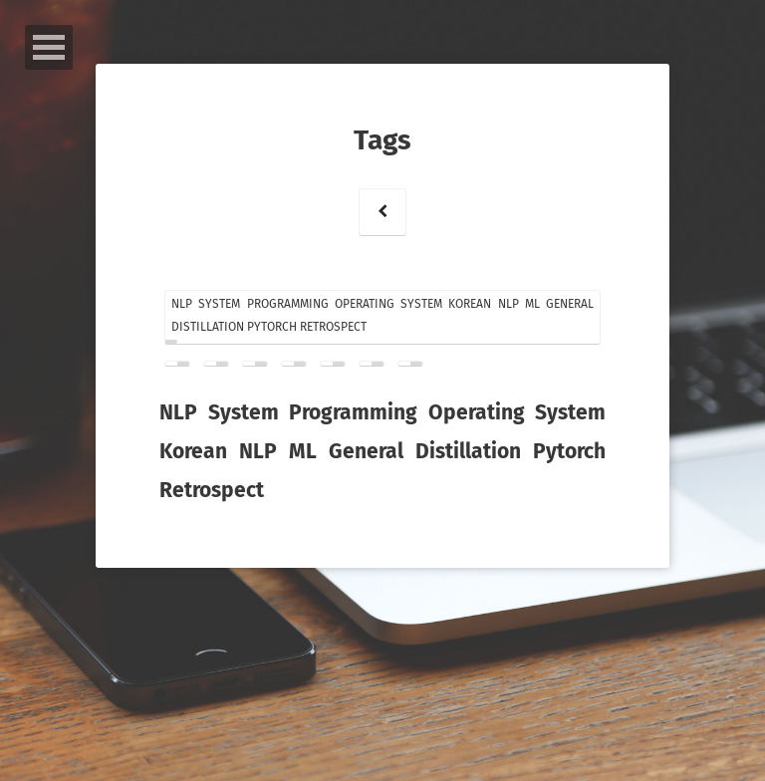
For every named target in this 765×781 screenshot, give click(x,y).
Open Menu (49, 47)
